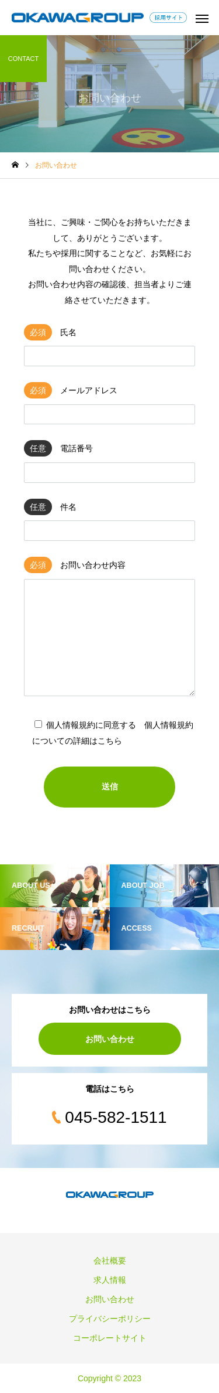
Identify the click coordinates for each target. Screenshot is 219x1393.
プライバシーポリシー (110, 1318)
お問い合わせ (109, 1039)
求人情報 (109, 1280)
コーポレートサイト (110, 1338)
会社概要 (109, 1260)
